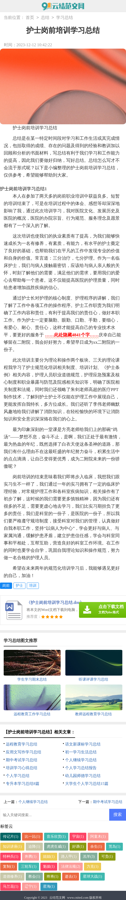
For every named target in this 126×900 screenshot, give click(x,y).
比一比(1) (32, 837)
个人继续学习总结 (81, 760)
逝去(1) (70, 876)
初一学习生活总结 (81, 752)
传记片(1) (10, 837)
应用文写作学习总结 (23, 752)
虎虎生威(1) (56, 846)
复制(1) (8, 866)
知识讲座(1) (12, 846)
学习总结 (64, 18)
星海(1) (49, 886)
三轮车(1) (28, 866)
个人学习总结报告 (81, 768)
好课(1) (78, 846)
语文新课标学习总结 (83, 744)
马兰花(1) (10, 886)
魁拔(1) (49, 866)
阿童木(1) (98, 837)
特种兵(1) (10, 856)
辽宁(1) (30, 886)
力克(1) (92, 866)
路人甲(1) (68, 856)
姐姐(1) (49, 856)
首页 (30, 18)
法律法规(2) (70, 866)
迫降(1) (34, 846)
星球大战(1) (92, 876)
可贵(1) (107, 856)
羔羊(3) (88, 856)
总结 (45, 18)
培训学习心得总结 (21, 768)
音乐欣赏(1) (56, 837)
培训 (32, 586)
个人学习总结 (17, 776)
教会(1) (34, 876)
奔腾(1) (30, 856)
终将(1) (52, 876)
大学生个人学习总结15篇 (86, 783)
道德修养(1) (12, 876)
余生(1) (96, 846)
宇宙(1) (78, 837)
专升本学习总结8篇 (22, 783)
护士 (19, 586)
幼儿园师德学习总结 (83, 776)
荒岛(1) (114, 846)
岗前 (6, 586)
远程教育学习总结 (21, 744)
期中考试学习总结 (21, 760)
